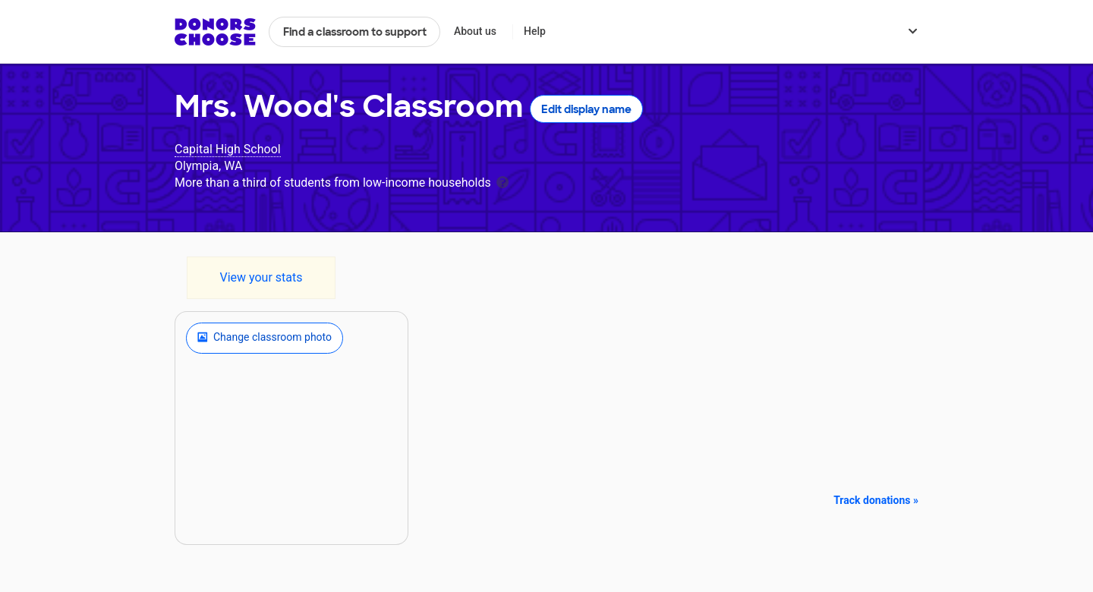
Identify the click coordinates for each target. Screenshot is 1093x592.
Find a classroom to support (355, 32)
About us (475, 31)
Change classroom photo (264, 338)
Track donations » (875, 500)
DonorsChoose (215, 32)
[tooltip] (502, 181)
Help (535, 31)
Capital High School (228, 149)
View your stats (260, 277)
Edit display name (586, 109)
